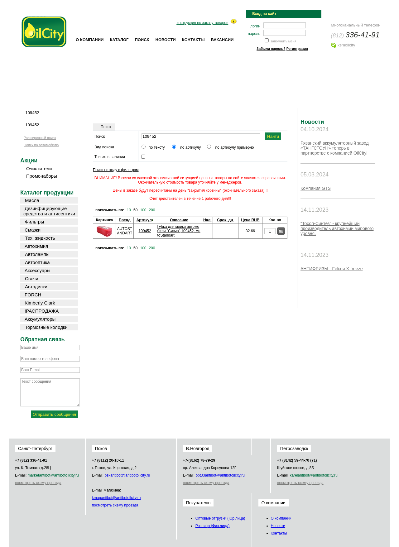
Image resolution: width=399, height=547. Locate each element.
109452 (145, 231)
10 (129, 210)
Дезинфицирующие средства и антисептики (49, 211)
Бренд (125, 220)
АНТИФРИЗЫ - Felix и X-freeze (331, 268)
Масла (32, 200)
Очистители (39, 168)
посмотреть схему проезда (38, 483)
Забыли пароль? (271, 48)
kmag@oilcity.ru (116, 498)
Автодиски (36, 286)
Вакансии (222, 39)
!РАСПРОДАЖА (42, 311)
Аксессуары (37, 270)
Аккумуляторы (40, 319)
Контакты (193, 39)
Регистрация (297, 48)
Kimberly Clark (40, 302)
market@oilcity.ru (53, 475)
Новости (166, 39)
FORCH (33, 294)
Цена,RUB (250, 220)
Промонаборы (41, 176)
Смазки (33, 230)
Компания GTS (315, 188)
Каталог (119, 39)
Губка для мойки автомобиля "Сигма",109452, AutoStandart (178, 231)
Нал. (207, 220)
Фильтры (34, 221)
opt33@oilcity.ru (219, 475)
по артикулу (190, 147)
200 (152, 210)
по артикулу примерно (234, 147)
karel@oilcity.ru (313, 475)
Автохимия (36, 246)
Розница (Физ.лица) (212, 526)
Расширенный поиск (40, 138)
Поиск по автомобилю (41, 145)
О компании (89, 39)
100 (143, 210)
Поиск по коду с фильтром (116, 170)
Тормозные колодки (46, 327)
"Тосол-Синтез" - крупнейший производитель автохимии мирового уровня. (337, 228)
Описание (179, 220)
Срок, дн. (225, 220)
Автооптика (37, 262)
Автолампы (37, 254)
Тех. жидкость (40, 238)
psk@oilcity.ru (127, 475)
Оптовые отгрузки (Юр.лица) (220, 518)
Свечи (31, 278)
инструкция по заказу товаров (202, 23)
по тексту (157, 147)
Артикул (144, 220)
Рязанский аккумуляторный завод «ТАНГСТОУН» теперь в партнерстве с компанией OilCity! (334, 148)
